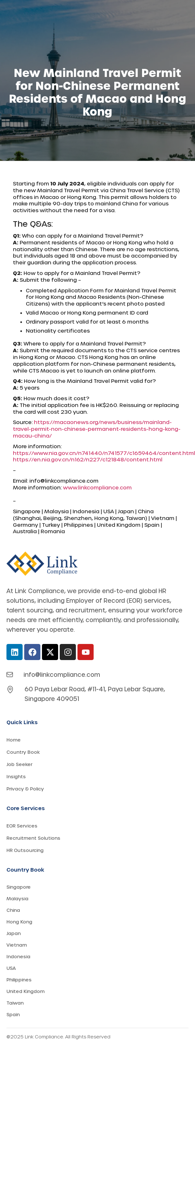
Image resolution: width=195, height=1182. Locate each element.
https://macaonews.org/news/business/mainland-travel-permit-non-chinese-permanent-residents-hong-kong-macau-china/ (96, 429)
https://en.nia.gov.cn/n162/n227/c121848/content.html (87, 459)
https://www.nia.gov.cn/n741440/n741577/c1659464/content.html (104, 453)
